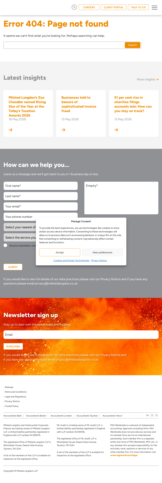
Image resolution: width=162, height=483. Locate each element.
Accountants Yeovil (112, 415)
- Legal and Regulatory (14, 396)
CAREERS (89, 7)
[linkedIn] (147, 415)
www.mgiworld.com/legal (123, 455)
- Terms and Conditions (15, 392)
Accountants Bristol (36, 415)
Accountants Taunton (87, 415)
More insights (148, 79)
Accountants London (61, 415)
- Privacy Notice (11, 401)
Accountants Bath (12, 415)
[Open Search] (74, 7)
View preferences (102, 252)
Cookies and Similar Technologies (72, 260)
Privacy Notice (99, 260)
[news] (157, 415)
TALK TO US (138, 7)
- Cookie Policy (11, 406)
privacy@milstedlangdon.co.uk (56, 283)
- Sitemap (8, 387)
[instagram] (152, 415)
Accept (60, 252)
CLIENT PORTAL (113, 7)
